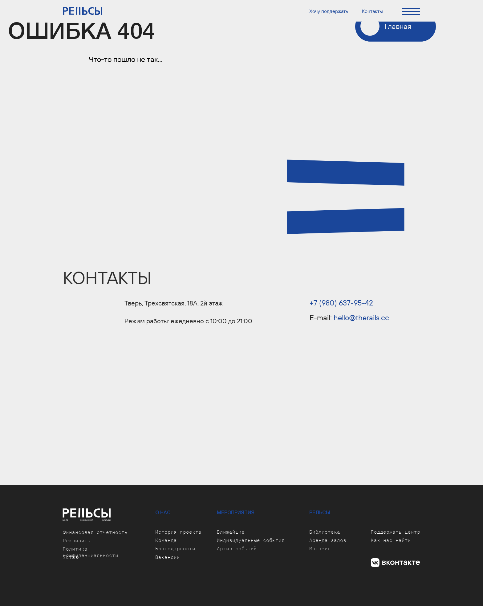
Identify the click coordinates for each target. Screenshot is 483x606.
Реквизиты (77, 540)
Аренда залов (327, 540)
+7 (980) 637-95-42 (341, 302)
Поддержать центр (395, 532)
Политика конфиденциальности (90, 552)
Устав (70, 557)
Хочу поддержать (328, 11)
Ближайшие (231, 532)
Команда (166, 540)
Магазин (320, 548)
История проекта (178, 532)
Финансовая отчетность (95, 532)
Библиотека (324, 532)
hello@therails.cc (361, 317)
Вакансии (167, 557)
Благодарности (175, 548)
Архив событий (237, 548)
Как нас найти (391, 540)
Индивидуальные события (251, 540)
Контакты (372, 11)
